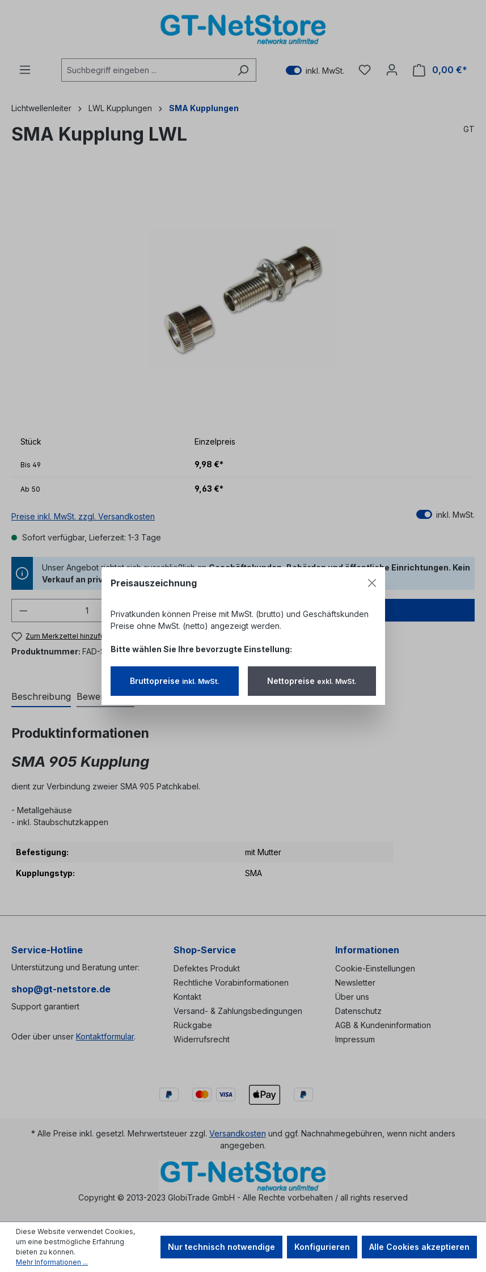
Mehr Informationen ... (52, 1262)
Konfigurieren (322, 1247)
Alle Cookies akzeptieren (419, 1247)
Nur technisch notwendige (221, 1247)
